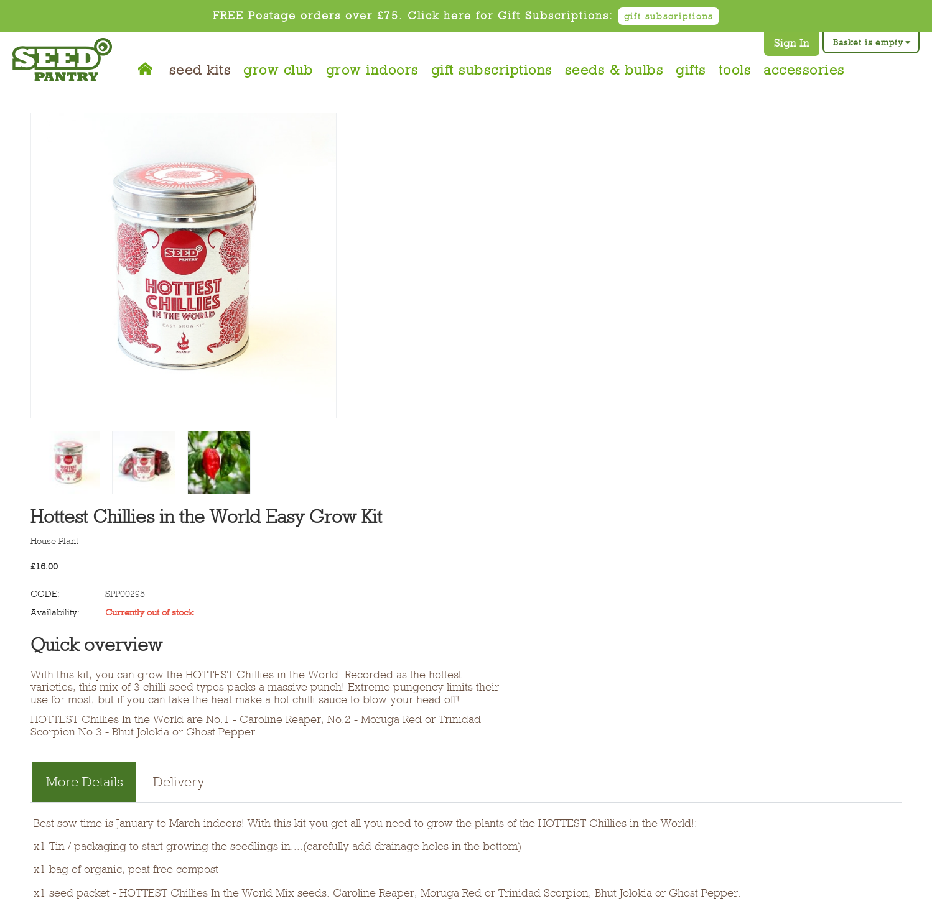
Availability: (55, 612)
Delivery (179, 782)
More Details (84, 782)
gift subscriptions (668, 16)
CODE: (45, 593)
